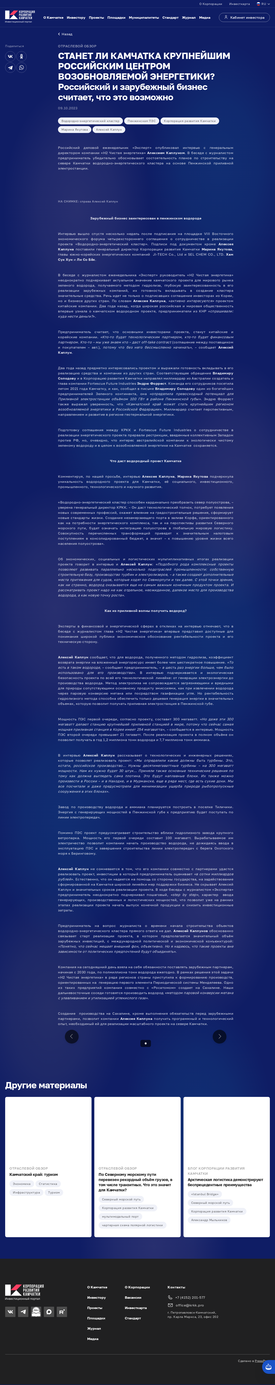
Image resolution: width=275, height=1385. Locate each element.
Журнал (189, 17)
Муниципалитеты (144, 17)
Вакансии (133, 1298)
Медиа (204, 17)
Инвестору (76, 17)
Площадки (116, 17)
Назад (65, 34)
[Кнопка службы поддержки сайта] (268, 1367)
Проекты (96, 17)
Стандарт (170, 17)
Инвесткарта (239, 4)
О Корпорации (210, 4)
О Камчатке (53, 17)
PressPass (262, 1361)
